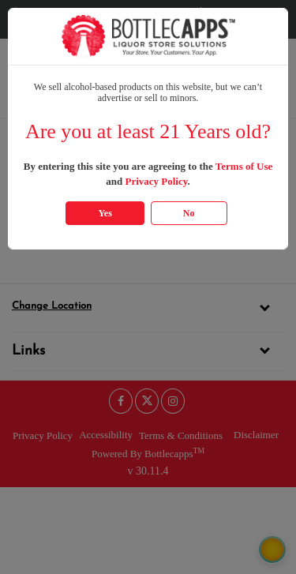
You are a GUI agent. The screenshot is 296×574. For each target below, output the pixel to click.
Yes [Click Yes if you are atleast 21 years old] (104, 213)
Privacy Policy (156, 181)
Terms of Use (243, 166)
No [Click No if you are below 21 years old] (189, 213)
